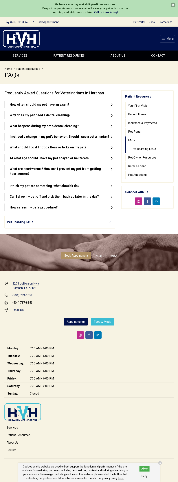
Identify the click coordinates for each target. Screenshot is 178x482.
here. (121, 478)
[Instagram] (138, 201)
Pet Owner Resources (142, 157)
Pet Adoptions (137, 175)
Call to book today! (106, 12)
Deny (144, 476)
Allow (144, 468)
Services (20, 55)
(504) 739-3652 (105, 256)
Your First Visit (137, 105)
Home (8, 69)
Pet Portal (139, 22)
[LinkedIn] (156, 201)
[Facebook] (147, 201)
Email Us (18, 310)
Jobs (152, 22)
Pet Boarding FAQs (144, 149)
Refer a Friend (137, 166)
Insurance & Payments (142, 123)
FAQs (131, 140)
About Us (118, 55)
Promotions (165, 22)
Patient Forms (137, 114)
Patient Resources (69, 55)
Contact (158, 55)
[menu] (167, 38)
